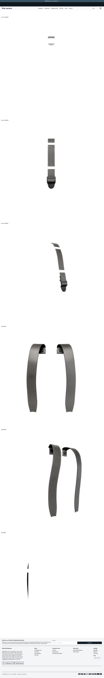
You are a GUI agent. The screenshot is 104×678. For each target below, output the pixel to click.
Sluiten (58, 1)
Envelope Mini (54, 6)
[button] (100, 6)
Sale (66, 6)
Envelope (40, 6)
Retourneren (55, 649)
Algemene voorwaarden (21, 671)
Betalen (95, 649)
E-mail (54, 638)
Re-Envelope (38, 651)
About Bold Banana (78, 648)
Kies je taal (97, 655)
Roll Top (61, 6)
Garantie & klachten (57, 651)
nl (93, 6)
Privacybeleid (13, 671)
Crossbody (46, 6)
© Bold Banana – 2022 (6, 671)
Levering (95, 651)
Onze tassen (76, 649)
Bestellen (95, 648)
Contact (71, 6)
